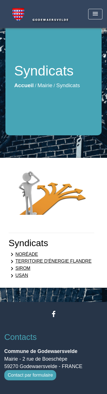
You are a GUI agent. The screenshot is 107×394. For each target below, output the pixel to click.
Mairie (44, 85)
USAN (18, 275)
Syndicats (68, 85)
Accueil (24, 85)
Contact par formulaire (30, 375)
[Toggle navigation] (95, 14)
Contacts (20, 337)
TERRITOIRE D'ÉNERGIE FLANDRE (50, 261)
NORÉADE (23, 254)
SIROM (19, 268)
